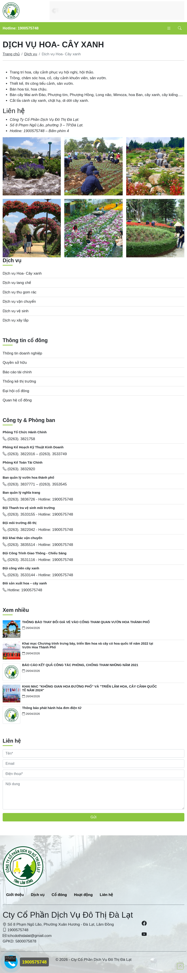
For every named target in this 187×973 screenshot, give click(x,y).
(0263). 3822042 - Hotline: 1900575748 (38, 530)
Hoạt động (83, 895)
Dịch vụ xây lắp (16, 320)
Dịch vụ (30, 54)
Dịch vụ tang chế (17, 283)
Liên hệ (106, 895)
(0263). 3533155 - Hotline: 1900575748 (38, 514)
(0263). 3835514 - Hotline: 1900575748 (38, 545)
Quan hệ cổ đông (17, 400)
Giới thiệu (15, 895)
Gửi (94, 817)
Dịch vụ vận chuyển (19, 301)
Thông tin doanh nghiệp (22, 353)
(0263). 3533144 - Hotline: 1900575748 (38, 575)
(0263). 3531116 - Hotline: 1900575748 (38, 560)
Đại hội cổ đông (16, 391)
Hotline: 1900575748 (21, 28)
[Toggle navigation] (169, 28)
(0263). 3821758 (19, 439)
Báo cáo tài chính (17, 372)
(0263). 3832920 (19, 469)
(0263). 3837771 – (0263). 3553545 (35, 484)
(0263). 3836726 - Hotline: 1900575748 (38, 499)
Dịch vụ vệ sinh (16, 311)
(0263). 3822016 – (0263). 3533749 (35, 454)
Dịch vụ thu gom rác (19, 292)
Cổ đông (59, 895)
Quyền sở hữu (15, 362)
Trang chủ (11, 54)
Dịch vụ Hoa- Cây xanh (22, 273)
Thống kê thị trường (19, 381)
